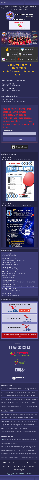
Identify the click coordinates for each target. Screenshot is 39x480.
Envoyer (19, 139)
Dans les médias (32, 463)
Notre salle (11, 463)
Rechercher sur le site (21, 466)
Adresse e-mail (8, 131)
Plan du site (33, 466)
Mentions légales (19, 470)
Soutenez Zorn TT (6, 466)
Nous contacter (21, 463)
